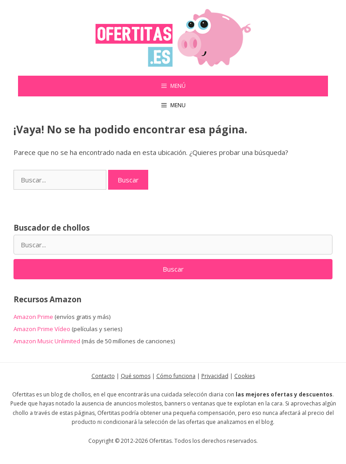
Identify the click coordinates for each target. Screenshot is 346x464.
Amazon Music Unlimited (47, 341)
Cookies (244, 376)
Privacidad (214, 376)
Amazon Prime (33, 317)
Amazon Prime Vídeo (42, 329)
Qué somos (135, 376)
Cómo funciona (176, 376)
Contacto (103, 376)
